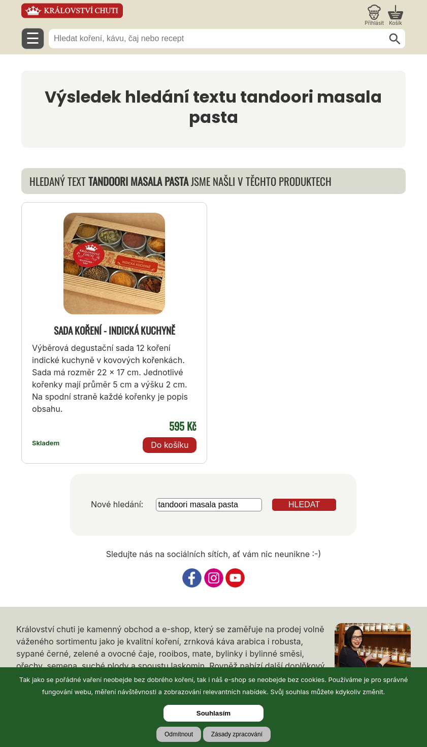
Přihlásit (374, 23)
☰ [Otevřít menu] (33, 38)
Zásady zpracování (236, 734)
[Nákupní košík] (395, 15)
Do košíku (169, 445)
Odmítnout (179, 734)
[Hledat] (395, 39)
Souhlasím (213, 713)
